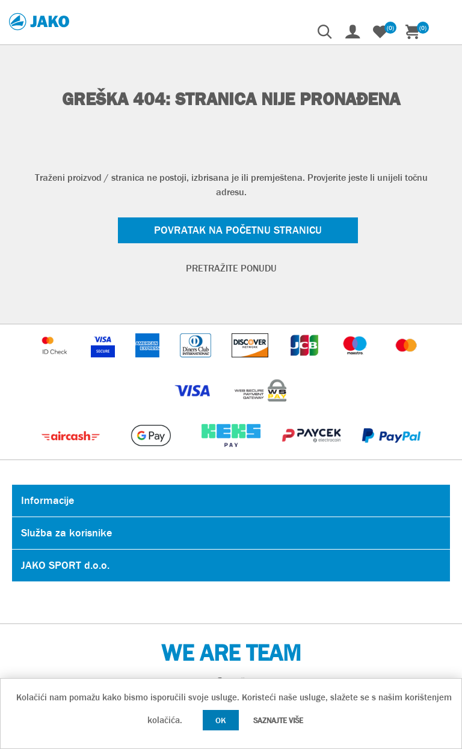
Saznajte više (278, 720)
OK (220, 720)
